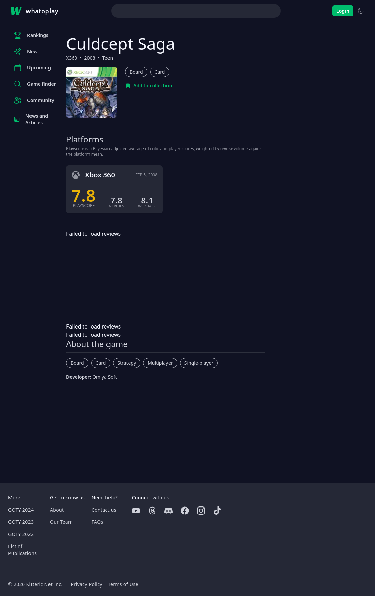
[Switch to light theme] (360, 10)
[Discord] (168, 510)
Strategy (126, 363)
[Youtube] (136, 510)
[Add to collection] (148, 85)
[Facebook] (185, 510)
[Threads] (152, 510)
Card (160, 71)
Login (342, 10)
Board (136, 71)
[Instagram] (201, 510)
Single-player (198, 363)
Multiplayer (160, 363)
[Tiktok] (217, 510)
